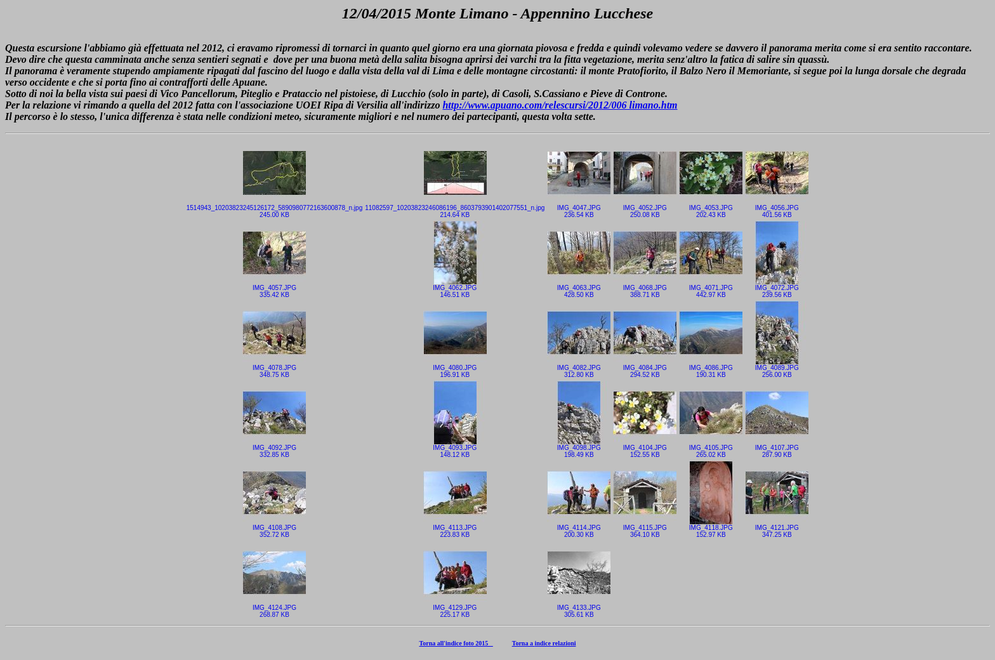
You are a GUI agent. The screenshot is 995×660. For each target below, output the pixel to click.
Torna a (523, 643)
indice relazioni (555, 643)
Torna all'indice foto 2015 (456, 643)
